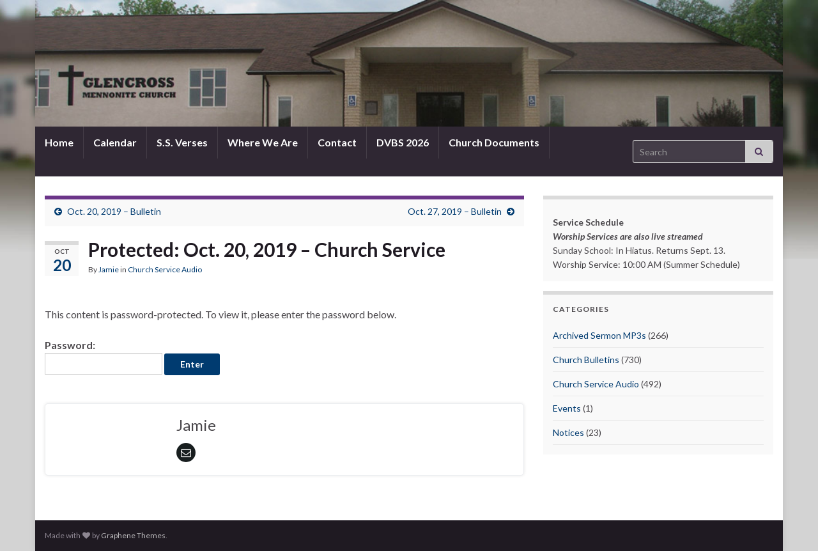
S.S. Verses (182, 142)
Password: (103, 357)
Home (59, 142)
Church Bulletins (586, 359)
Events (567, 408)
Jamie (108, 269)
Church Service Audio (165, 269)
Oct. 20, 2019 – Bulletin (114, 211)
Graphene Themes (133, 535)
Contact (337, 142)
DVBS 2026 (402, 142)
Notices (568, 432)
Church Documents (494, 142)
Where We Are (263, 142)
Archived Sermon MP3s (599, 335)
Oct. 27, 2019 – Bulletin (455, 211)
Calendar (115, 142)
